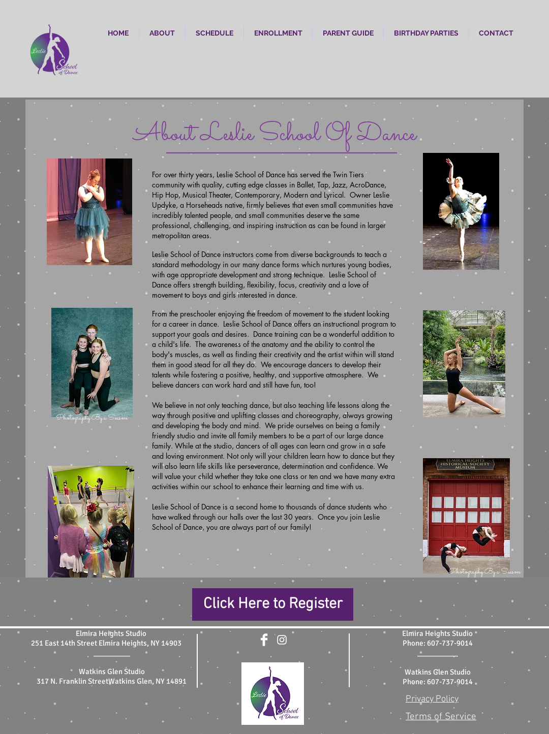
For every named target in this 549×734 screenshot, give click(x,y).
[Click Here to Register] (272, 604)
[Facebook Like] (272, 660)
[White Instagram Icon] (282, 639)
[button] (162, 33)
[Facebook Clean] (264, 639)
